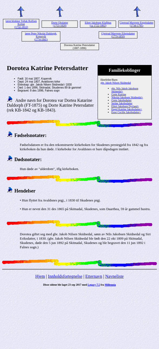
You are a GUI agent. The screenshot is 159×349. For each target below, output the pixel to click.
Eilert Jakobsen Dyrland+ (125, 106)
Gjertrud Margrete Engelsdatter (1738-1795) (136, 24)
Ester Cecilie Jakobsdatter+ (126, 112)
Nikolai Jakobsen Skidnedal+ (127, 97)
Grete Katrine (118, 94)
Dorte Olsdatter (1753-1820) (59, 24)
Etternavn (93, 276)
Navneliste (114, 276)
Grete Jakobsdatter (121, 100)
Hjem (40, 276)
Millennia (110, 284)
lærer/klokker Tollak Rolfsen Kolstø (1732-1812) (21, 23)
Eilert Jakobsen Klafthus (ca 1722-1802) (98, 24)
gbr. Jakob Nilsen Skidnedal (116, 82)
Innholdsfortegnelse (65, 276)
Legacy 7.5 (94, 284)
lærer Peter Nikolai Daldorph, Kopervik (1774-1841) (41, 36)
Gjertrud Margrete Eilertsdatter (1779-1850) (118, 35)
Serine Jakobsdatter (121, 103)
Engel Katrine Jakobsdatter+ (126, 109)
